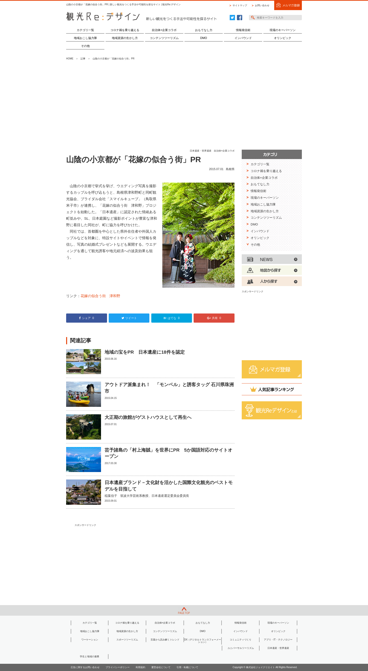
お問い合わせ (262, 5)
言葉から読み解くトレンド (165, 639)
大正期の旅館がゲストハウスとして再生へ (148, 417)
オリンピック (282, 38)
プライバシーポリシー (118, 667)
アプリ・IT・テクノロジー (278, 639)
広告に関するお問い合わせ (85, 667)
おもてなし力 (203, 30)
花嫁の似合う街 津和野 (100, 296)
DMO (203, 38)
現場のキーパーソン (283, 30)
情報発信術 (243, 30)
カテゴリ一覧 (85, 30)
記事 (83, 58)
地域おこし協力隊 (85, 38)
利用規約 (140, 667)
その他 (85, 46)
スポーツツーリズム (127, 639)
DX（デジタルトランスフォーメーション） (202, 640)
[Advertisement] (184, 105)
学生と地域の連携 (89, 656)
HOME (69, 58)
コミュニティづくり (240, 639)
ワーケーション (89, 639)
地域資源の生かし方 (125, 38)
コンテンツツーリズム (164, 38)
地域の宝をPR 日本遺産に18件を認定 (145, 352)
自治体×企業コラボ (164, 30)
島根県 (230, 169)
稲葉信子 (111, 496)
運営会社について (161, 667)
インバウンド (243, 38)
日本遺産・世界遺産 (200, 150)
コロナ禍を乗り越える (124, 30)
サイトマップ (240, 5)
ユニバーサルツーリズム (241, 648)
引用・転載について (187, 667)
